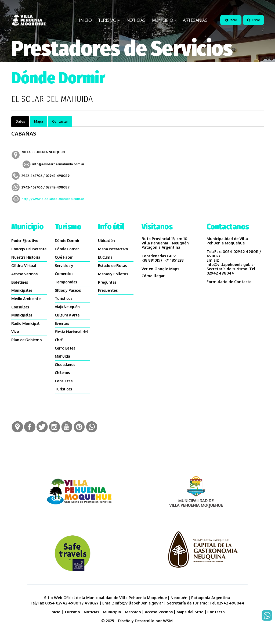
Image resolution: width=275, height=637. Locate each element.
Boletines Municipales (21, 286)
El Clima (105, 257)
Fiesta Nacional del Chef (71, 335)
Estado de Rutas (112, 265)
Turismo (107, 20)
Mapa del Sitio (190, 612)
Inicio (85, 20)
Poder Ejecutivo (24, 240)
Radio (231, 20)
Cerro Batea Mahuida (65, 352)
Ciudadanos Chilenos (65, 368)
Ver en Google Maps (160, 268)
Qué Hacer (64, 257)
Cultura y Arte (67, 315)
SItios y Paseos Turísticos (68, 294)
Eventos (62, 323)
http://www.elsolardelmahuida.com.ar (52, 199)
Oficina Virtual (23, 265)
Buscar (253, 20)
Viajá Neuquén (67, 306)
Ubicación (106, 240)
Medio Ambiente (25, 298)
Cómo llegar (153, 275)
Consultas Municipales (21, 311)
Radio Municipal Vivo (25, 327)
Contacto (216, 612)
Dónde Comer (67, 249)
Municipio (162, 20)
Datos (20, 121)
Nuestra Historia (25, 257)
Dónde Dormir (67, 240)
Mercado (133, 612)
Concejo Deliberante (28, 249)
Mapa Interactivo (113, 249)
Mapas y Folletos (113, 274)
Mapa (38, 121)
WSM (168, 620)
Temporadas (66, 282)
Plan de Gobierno (26, 339)
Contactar (60, 121)
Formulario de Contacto (229, 281)
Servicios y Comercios (64, 269)
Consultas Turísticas (64, 385)
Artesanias (195, 20)
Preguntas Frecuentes (107, 286)
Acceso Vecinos (24, 274)
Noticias (136, 20)
